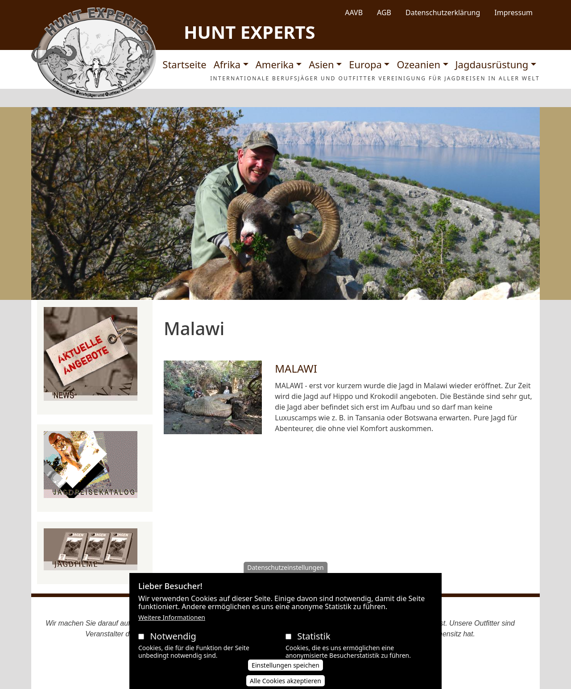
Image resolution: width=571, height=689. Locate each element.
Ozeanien (418, 64)
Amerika (275, 64)
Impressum (513, 12)
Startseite (184, 64)
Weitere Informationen (171, 621)
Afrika (227, 64)
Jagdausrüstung (492, 64)
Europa (365, 64)
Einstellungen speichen (285, 668)
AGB (384, 12)
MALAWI (296, 368)
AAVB (354, 12)
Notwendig (173, 640)
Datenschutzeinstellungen (285, 571)
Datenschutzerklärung (442, 12)
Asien (321, 64)
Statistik (313, 640)
